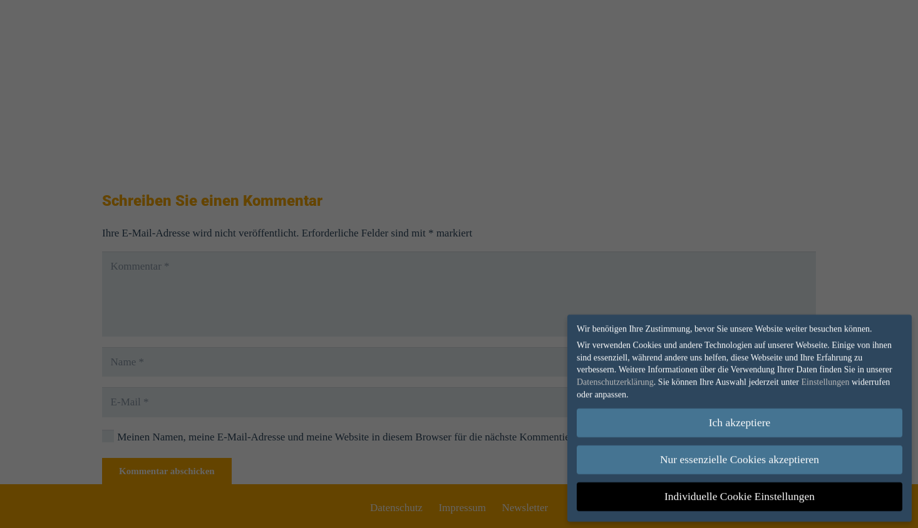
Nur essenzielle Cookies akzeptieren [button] (739, 455)
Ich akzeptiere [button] (740, 418)
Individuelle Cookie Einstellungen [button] (739, 492)
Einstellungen (825, 377)
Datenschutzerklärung (615, 377)
